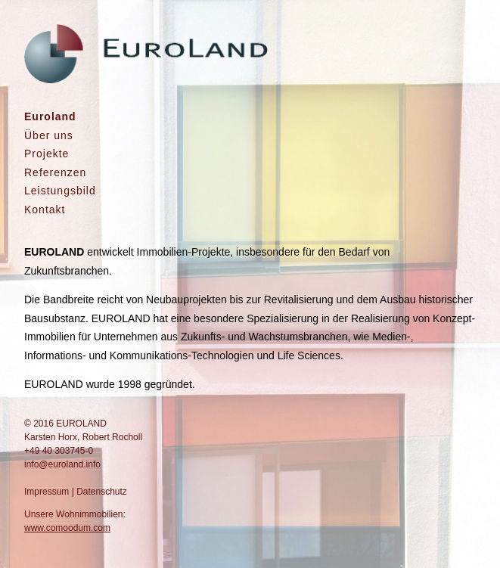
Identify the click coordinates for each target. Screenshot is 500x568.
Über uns (48, 135)
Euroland (50, 116)
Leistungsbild (60, 191)
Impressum (46, 491)
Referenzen (55, 172)
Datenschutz (101, 491)
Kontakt (44, 209)
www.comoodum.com (67, 528)
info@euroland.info (62, 464)
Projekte (46, 153)
